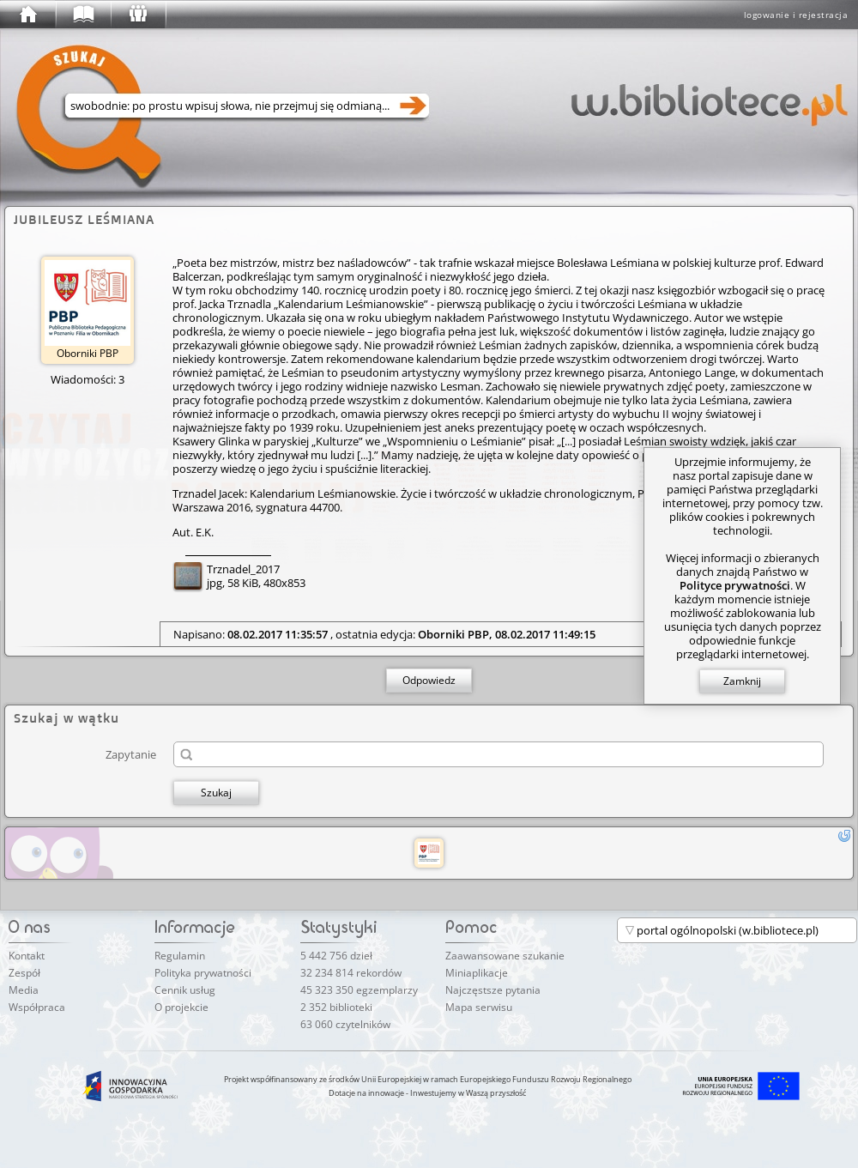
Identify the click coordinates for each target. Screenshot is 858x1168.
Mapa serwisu (478, 1007)
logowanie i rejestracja (796, 15)
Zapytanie (131, 754)
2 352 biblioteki (336, 1007)
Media (24, 990)
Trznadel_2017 (243, 569)
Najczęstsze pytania (493, 990)
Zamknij (742, 681)
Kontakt (27, 955)
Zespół (24, 972)
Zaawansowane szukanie (505, 955)
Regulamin (179, 955)
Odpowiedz (429, 680)
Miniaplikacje (476, 972)
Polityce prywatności (735, 585)
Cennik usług (184, 990)
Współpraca (37, 1007)
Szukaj (216, 792)
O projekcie (181, 1007)
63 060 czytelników (345, 1024)
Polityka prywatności (202, 972)
